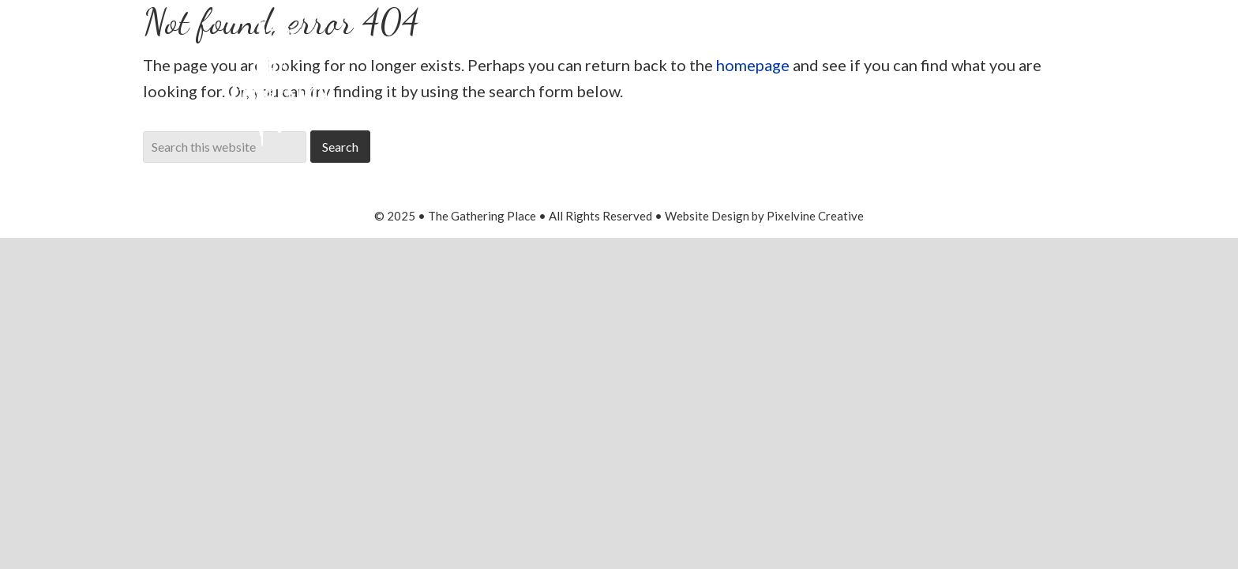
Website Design (707, 216)
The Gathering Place (281, 77)
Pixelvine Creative (815, 216)
